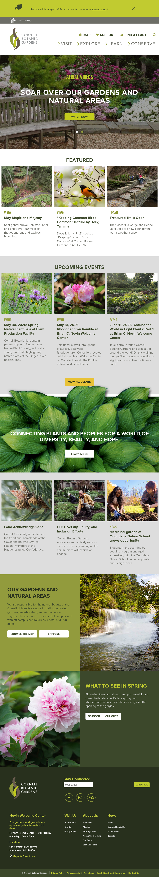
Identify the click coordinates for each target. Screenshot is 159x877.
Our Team (87, 840)
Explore (90, 43)
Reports (111, 836)
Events (68, 827)
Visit (66, 43)
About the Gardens (92, 836)
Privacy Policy (58, 873)
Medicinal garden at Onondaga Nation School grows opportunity (130, 536)
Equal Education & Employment (111, 873)
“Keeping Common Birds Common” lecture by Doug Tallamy (78, 222)
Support (107, 34)
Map (86, 34)
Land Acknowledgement (23, 527)
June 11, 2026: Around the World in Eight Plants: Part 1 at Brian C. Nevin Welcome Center (132, 331)
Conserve (143, 43)
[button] (77, 131)
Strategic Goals (90, 831)
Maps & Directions (24, 856)
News (110, 822)
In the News (113, 831)
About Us (87, 822)
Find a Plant (135, 34)
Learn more (99, 9)
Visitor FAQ (70, 822)
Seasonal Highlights (103, 716)
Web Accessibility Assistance (80, 873)
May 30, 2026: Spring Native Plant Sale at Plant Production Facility (24, 329)
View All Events (79, 382)
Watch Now (79, 117)
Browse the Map (22, 634)
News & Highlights (116, 827)
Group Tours (70, 831)
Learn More (79, 454)
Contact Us (133, 873)
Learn (116, 43)
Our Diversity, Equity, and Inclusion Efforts (77, 529)
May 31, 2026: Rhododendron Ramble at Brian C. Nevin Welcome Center (77, 331)
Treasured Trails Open (127, 218)
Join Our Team (90, 845)
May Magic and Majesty (23, 218)
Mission (86, 827)
